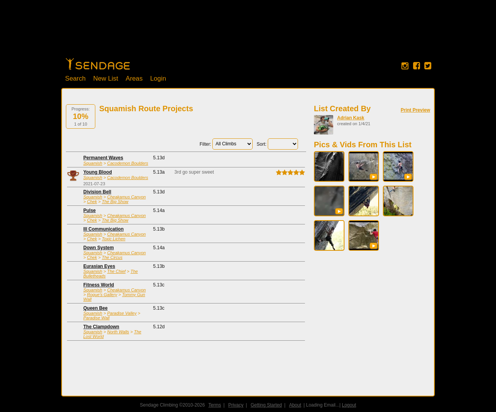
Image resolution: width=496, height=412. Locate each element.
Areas (134, 78)
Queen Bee (95, 308)
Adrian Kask (350, 118)
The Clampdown (101, 326)
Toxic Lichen (114, 238)
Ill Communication (103, 229)
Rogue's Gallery (102, 294)
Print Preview (415, 110)
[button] (373, 177)
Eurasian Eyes (99, 266)
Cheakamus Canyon (126, 197)
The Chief (116, 271)
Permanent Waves (103, 157)
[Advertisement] (248, 33)
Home (98, 64)
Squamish (92, 163)
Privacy (235, 405)
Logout (349, 405)
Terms (214, 405)
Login (158, 78)
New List (105, 78)
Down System (98, 247)
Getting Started (266, 405)
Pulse (89, 210)
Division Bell (97, 192)
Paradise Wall (96, 317)
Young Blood (97, 172)
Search (75, 78)
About (295, 405)
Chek (92, 201)
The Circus (112, 257)
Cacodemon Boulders (127, 163)
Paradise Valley (121, 313)
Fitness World (98, 285)
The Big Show (115, 201)
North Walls (118, 331)
